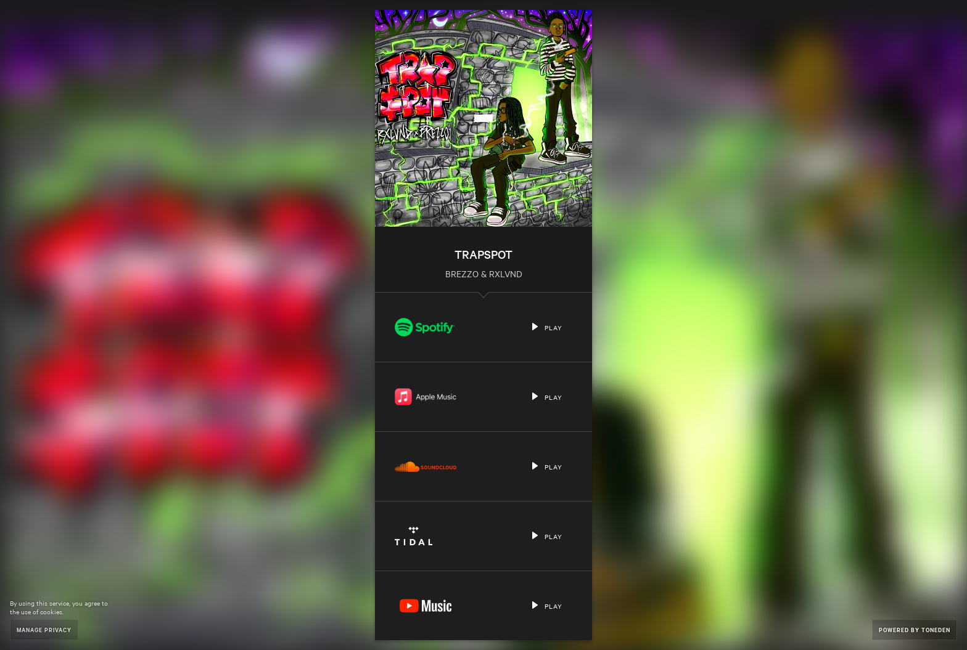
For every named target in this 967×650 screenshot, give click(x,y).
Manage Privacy (44, 629)
